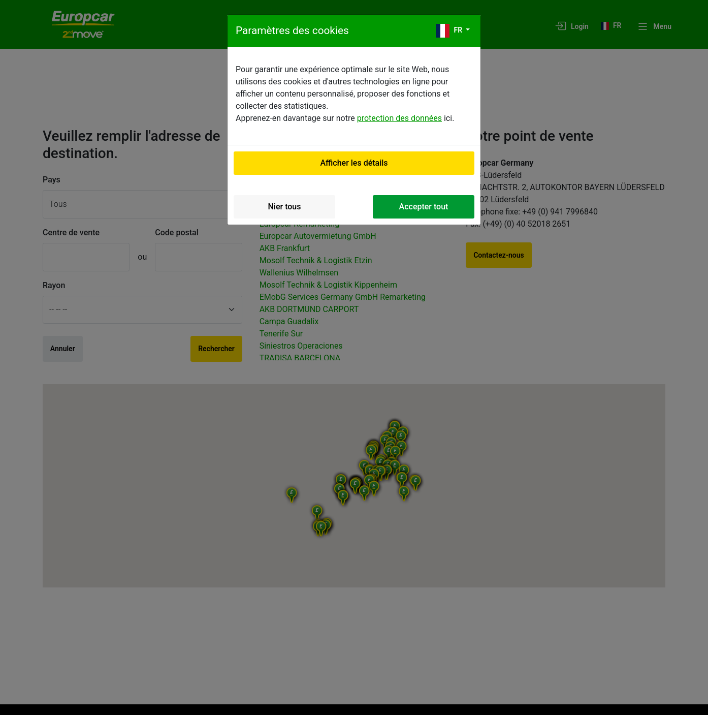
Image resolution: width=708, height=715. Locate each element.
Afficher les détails (354, 163)
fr (450, 31)
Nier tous (284, 206)
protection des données (399, 118)
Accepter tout (423, 206)
